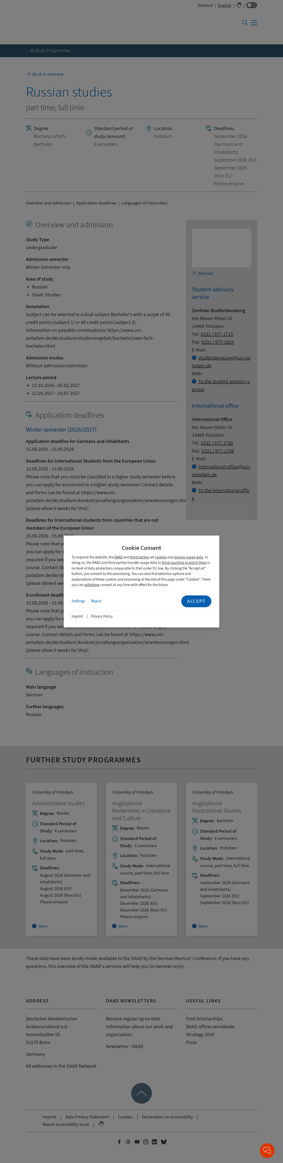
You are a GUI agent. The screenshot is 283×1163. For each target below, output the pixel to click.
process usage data (188, 557)
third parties (139, 557)
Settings (78, 601)
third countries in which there (184, 562)
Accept (196, 601)
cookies (160, 557)
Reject (96, 601)
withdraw (91, 585)
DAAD (118, 557)
